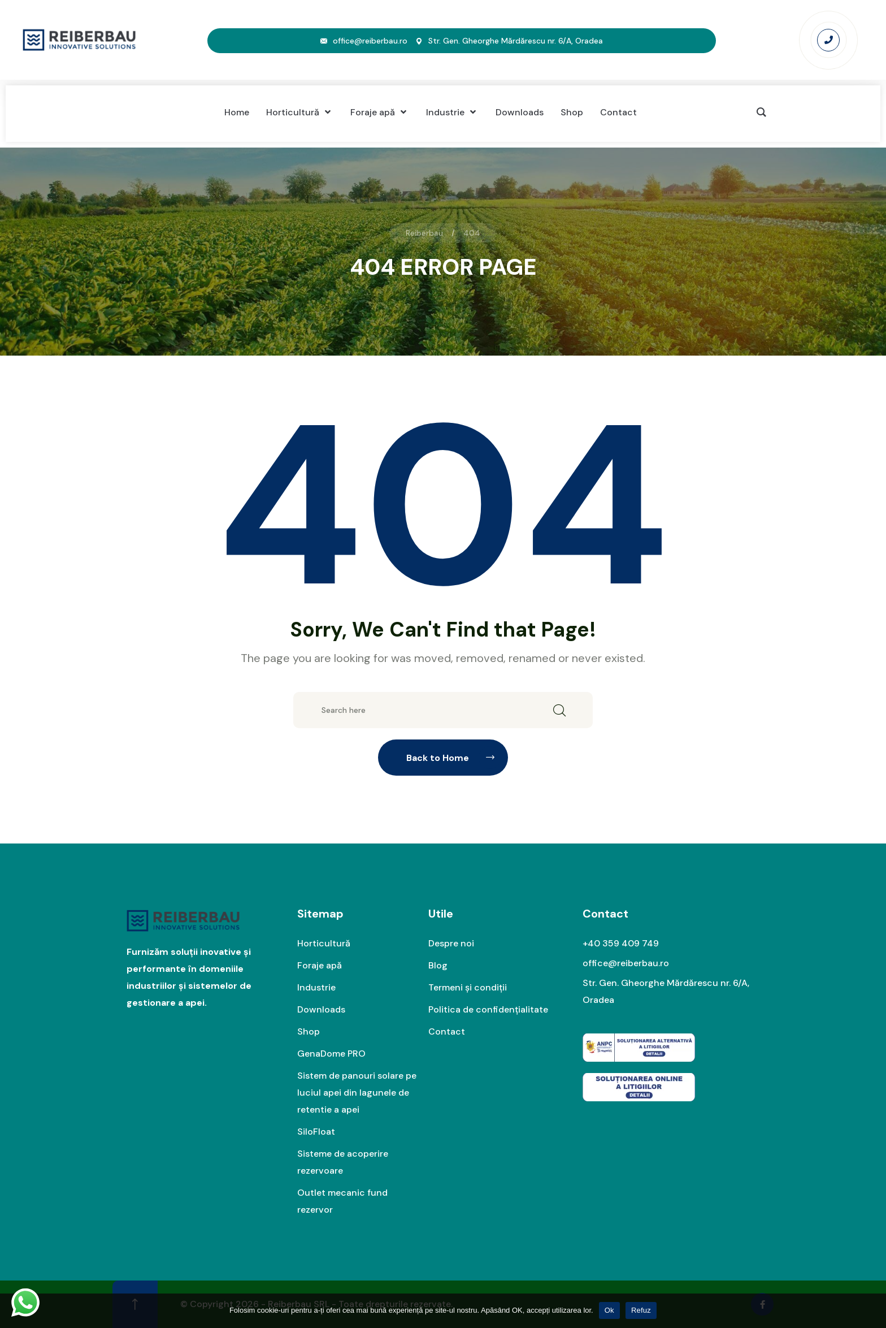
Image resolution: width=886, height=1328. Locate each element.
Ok (609, 1310)
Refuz (641, 1310)
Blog (438, 965)
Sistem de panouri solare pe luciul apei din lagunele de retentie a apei (356, 1092)
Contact (446, 1031)
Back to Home (453, 757)
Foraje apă (319, 965)
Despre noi (451, 943)
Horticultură (323, 943)
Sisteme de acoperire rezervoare (342, 1162)
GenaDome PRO (331, 1053)
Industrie (316, 987)
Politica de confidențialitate (488, 1009)
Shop (308, 1031)
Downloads (321, 1009)
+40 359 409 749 (621, 943)
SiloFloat (316, 1131)
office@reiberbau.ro (370, 41)
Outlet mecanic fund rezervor (342, 1201)
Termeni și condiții (467, 987)
